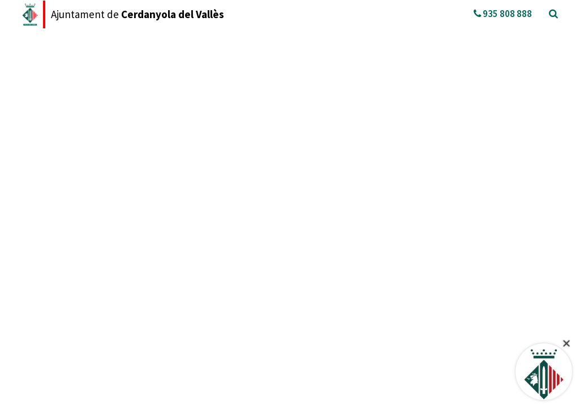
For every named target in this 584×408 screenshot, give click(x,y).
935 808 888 (503, 13)
